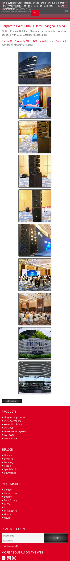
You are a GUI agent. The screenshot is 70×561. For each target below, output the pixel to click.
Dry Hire (8, 458)
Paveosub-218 (22, 41)
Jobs (6, 507)
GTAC (7, 503)
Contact (8, 489)
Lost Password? (10, 546)
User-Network (11, 493)
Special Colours (12, 469)
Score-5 (60, 41)
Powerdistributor (13, 424)
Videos (7, 514)
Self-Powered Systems (16, 431)
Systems (8, 427)
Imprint (8, 496)
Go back (11, 401)
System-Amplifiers (14, 420)
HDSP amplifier (40, 41)
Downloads (10, 472)
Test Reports (10, 510)
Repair (7, 465)
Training (8, 462)
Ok (35, 13)
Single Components (14, 417)
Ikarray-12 (7, 41)
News (7, 517)
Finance (8, 455)
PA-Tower (9, 434)
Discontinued (11, 438)
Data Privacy (10, 500)
